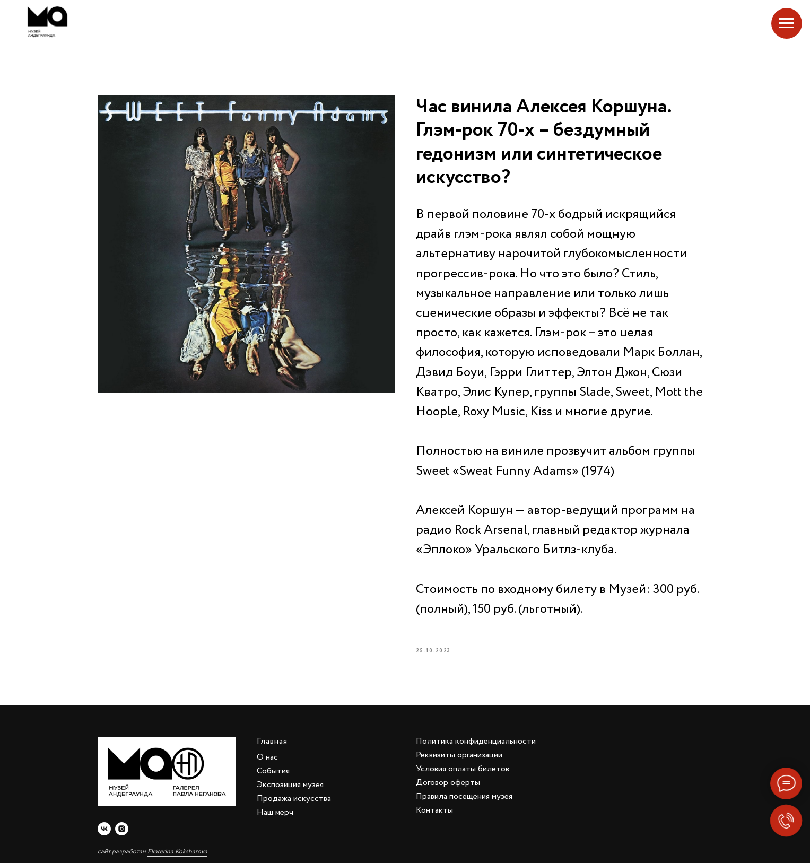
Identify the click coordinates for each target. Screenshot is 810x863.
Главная (272, 741)
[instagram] (121, 828)
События (273, 771)
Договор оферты (448, 783)
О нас (267, 757)
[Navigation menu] (786, 23)
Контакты (434, 810)
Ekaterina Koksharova (177, 851)
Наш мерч (275, 812)
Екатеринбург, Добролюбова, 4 (721, 21)
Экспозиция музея (290, 785)
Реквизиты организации (459, 755)
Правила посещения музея (464, 796)
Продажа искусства (294, 798)
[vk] (104, 828)
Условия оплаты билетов (462, 769)
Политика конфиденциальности (476, 741)
